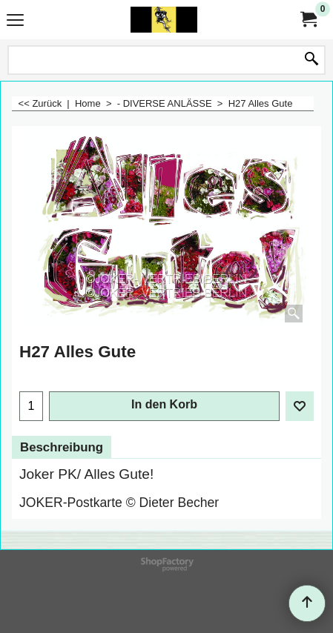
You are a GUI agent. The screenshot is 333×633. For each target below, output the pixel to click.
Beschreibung (61, 447)
